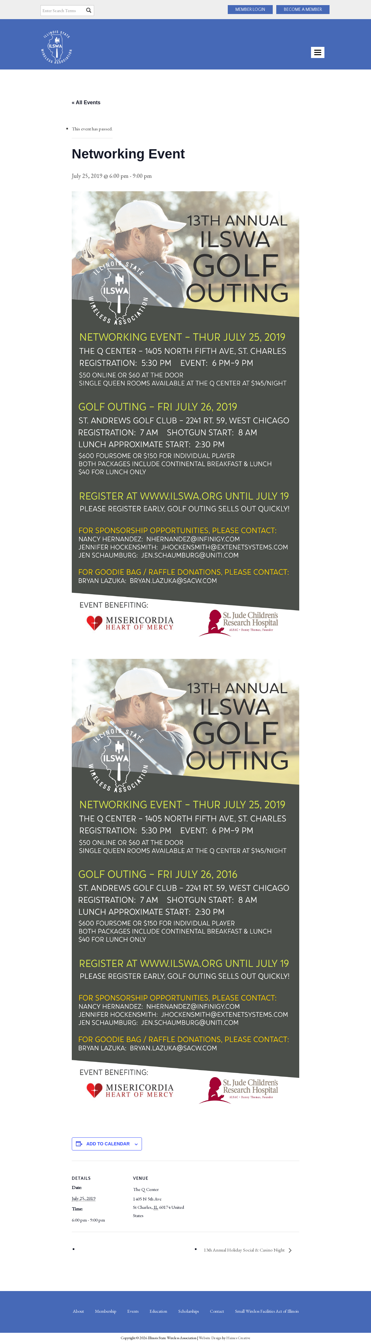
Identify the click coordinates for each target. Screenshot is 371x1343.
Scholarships (188, 1311)
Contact (217, 1311)
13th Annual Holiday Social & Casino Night (245, 1250)
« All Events (86, 102)
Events (132, 1311)
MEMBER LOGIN (250, 9)
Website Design (210, 1337)
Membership (105, 1311)
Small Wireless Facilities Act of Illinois (267, 1311)
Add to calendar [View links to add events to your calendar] (108, 1143)
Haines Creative (238, 1337)
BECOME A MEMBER (303, 9)
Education (158, 1311)
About (78, 1311)
